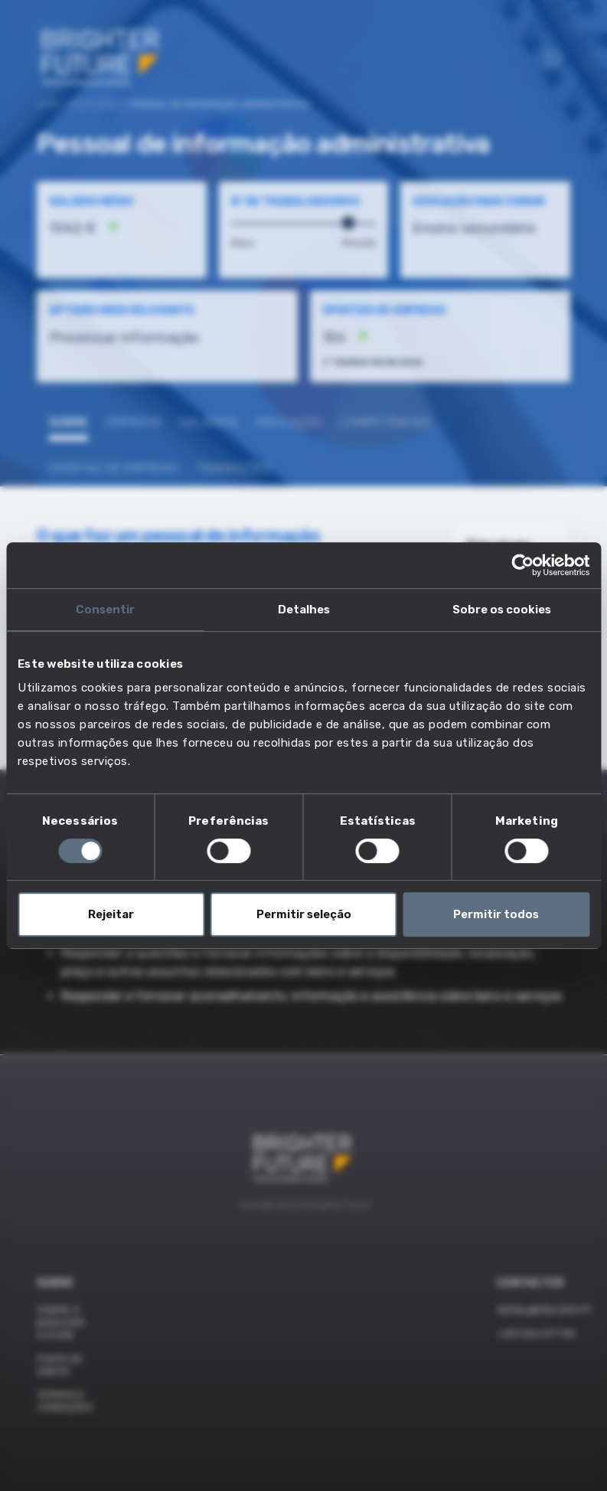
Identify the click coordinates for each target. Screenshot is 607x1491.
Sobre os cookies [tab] (501, 609)
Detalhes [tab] (304, 609)
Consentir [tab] (105, 609)
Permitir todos (496, 914)
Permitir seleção (303, 914)
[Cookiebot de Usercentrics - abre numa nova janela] (522, 565)
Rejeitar (111, 914)
